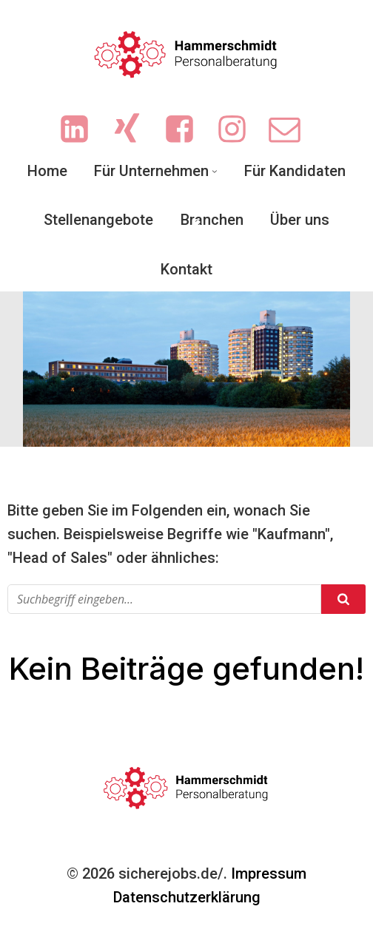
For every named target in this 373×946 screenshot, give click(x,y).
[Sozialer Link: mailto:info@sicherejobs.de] (292, 130)
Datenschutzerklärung (187, 897)
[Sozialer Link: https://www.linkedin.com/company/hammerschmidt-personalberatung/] (82, 130)
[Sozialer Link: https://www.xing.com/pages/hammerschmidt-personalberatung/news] (134, 130)
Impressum (268, 873)
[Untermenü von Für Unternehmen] (215, 171)
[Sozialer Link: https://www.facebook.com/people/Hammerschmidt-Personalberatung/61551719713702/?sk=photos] (187, 130)
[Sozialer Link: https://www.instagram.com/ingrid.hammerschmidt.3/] (239, 130)
